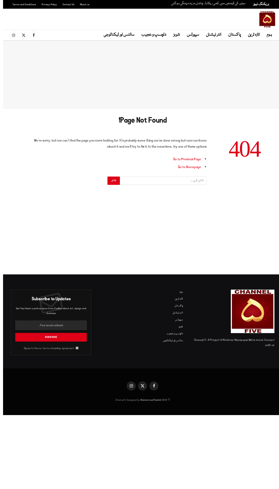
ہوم (266, 35)
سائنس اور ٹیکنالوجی (115, 35)
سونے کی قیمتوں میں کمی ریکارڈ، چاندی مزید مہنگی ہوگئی (205, 3)
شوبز (173, 35)
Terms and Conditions (21, 4)
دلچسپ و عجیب (150, 35)
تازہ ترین (251, 35)
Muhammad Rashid (148, 400)
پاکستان (231, 35)
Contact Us (65, 4)
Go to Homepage (186, 167)
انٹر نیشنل (210, 35)
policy (55, 348)
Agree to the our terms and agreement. (47, 348)
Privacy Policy (46, 4)
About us (81, 4)
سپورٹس (190, 35)
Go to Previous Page (184, 159)
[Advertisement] (140, 18)
